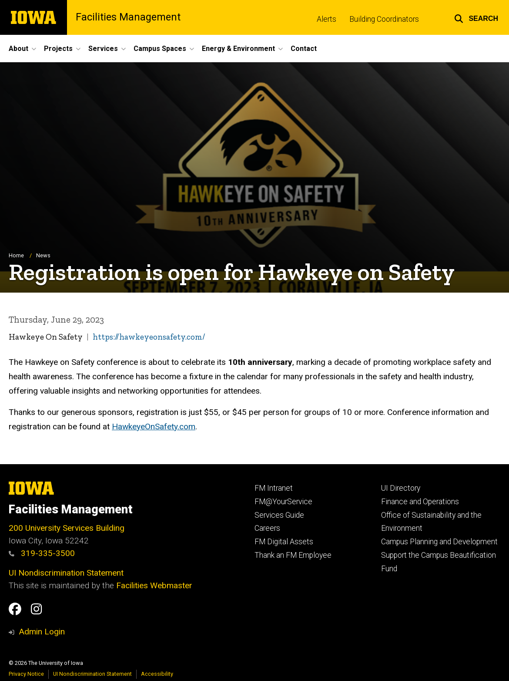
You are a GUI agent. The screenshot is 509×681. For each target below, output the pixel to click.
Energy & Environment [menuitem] (238, 48)
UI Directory (400, 488)
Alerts (326, 19)
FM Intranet (273, 488)
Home (16, 256)
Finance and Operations (420, 501)
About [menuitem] (18, 48)
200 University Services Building (66, 528)
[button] (476, 17)
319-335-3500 (42, 553)
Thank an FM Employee (293, 555)
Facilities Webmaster (154, 585)
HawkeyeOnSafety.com (153, 427)
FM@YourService (283, 501)
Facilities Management (128, 17)
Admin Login (42, 632)
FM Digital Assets (283, 541)
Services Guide (279, 515)
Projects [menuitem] (58, 48)
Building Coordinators (384, 19)
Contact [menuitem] (304, 48)
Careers (267, 528)
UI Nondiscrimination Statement (66, 573)
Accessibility (157, 674)
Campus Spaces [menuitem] (160, 48)
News (43, 256)
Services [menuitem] (103, 48)
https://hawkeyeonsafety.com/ (149, 337)
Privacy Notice (26, 674)
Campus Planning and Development (439, 541)
